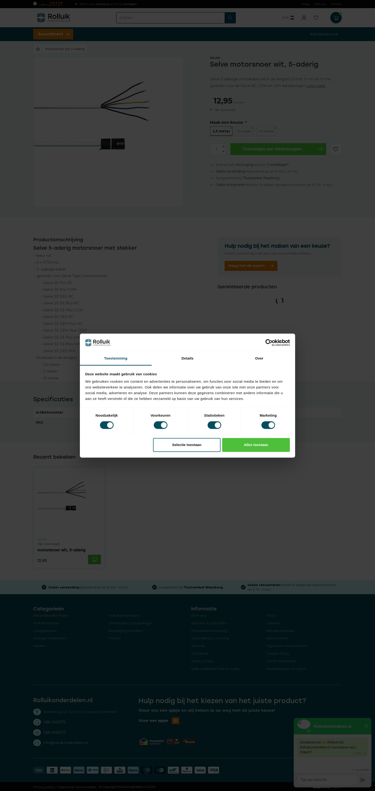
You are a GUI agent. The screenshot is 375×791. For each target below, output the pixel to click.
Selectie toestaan (187, 445)
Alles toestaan (256, 445)
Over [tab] (259, 358)
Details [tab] (187, 358)
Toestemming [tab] (115, 358)
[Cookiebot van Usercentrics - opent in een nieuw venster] (269, 342)
